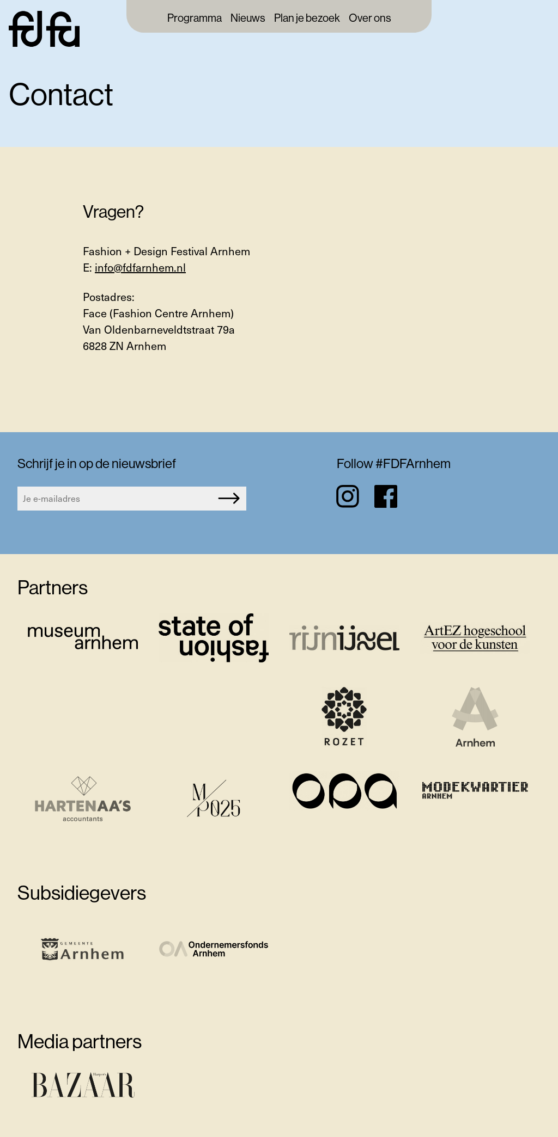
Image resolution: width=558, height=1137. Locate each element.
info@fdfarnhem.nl (140, 267)
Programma (194, 18)
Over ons (370, 18)
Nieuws (248, 18)
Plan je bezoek (307, 18)
